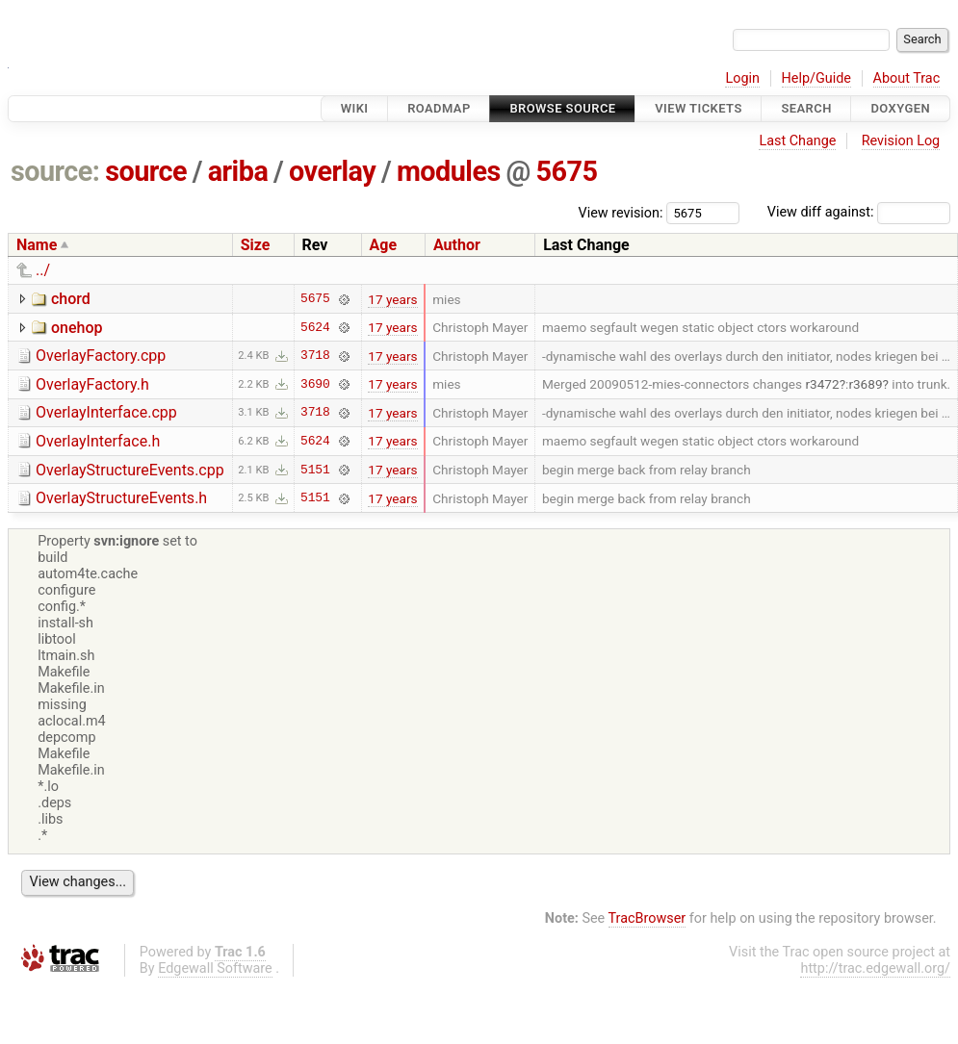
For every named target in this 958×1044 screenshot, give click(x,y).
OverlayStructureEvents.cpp (130, 470)
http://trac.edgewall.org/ (875, 968)
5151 (315, 469)
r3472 (822, 384)
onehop (77, 327)
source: (55, 171)
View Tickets (698, 108)
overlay (332, 171)
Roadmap (439, 108)
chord (71, 299)
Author (456, 245)
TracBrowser (647, 918)
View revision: (621, 212)
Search (806, 108)
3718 (315, 356)
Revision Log (901, 141)
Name (36, 245)
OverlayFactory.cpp (101, 355)
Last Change (797, 141)
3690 (315, 384)
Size (256, 245)
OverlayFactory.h (92, 384)
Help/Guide (816, 78)
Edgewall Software (215, 968)
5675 (567, 171)
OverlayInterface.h (98, 441)
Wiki (355, 108)
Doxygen (900, 108)
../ (43, 270)
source (146, 171)
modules (449, 171)
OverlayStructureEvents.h (121, 498)
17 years (392, 299)
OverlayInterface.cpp (106, 412)
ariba (238, 171)
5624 (315, 327)
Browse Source (562, 108)
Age (384, 245)
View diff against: (858, 212)
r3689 (865, 384)
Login (742, 78)
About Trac (907, 78)
